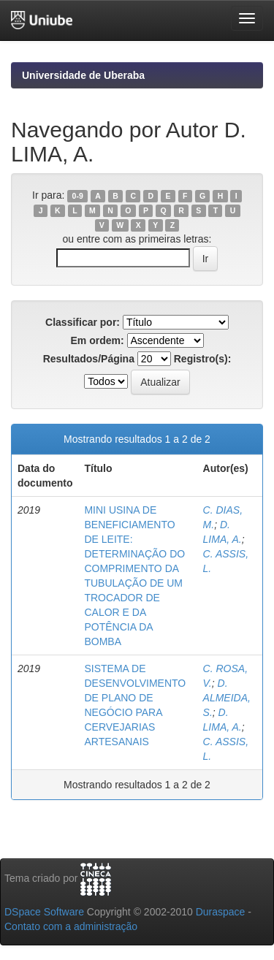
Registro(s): (203, 359)
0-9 (77, 195)
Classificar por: (82, 322)
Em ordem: (96, 340)
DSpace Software (44, 912)
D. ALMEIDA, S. (227, 697)
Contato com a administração (70, 926)
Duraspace (221, 912)
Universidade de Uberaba (83, 75)
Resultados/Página (88, 359)
